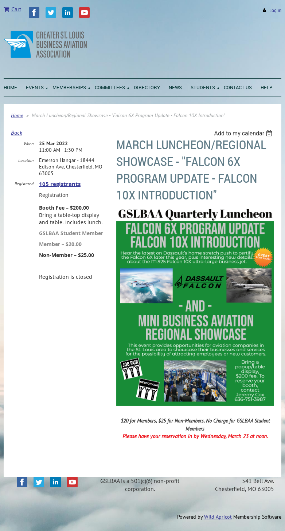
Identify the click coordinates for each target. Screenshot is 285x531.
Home (17, 115)
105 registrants (60, 184)
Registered (24, 183)
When (29, 143)
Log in (275, 10)
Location (26, 160)
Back (16, 132)
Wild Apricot (218, 517)
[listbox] (244, 133)
